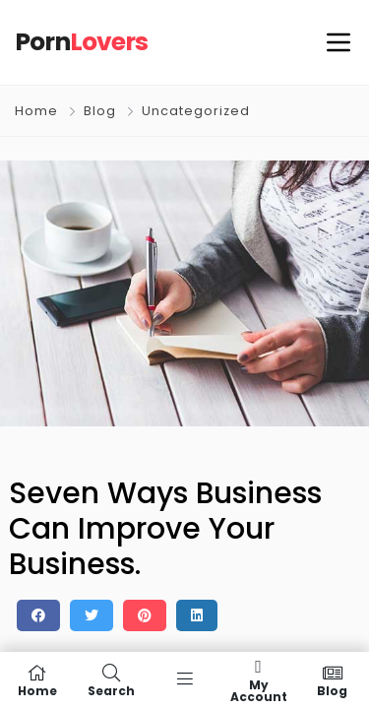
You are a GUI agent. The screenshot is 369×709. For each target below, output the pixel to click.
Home (36, 110)
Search (111, 680)
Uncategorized (196, 110)
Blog (100, 110)
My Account (258, 680)
